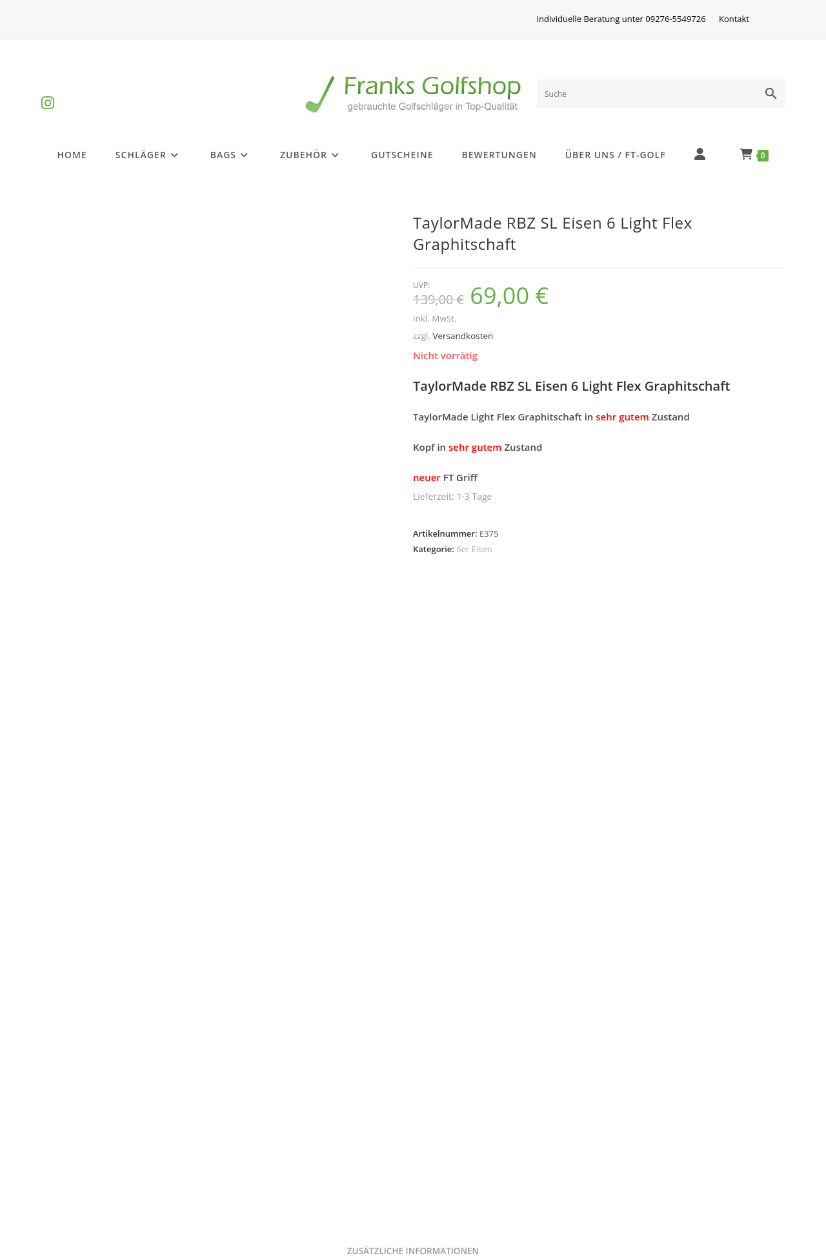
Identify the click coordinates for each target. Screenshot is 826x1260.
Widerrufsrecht (273, 1158)
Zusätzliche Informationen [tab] (413, 641)
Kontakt (734, 19)
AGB (619, 1126)
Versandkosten (462, 336)
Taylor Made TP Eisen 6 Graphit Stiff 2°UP (665, 988)
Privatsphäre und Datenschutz (495, 1126)
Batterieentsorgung (97, 1190)
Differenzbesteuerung (103, 1126)
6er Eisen (474, 549)
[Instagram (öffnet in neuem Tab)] (47, 92)
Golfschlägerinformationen (115, 1158)
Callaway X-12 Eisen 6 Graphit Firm (161, 988)
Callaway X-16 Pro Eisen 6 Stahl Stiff (413, 988)
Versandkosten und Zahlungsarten (506, 1158)
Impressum (264, 1126)
